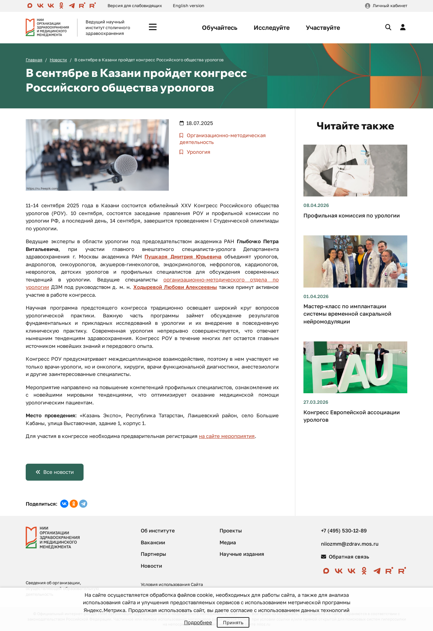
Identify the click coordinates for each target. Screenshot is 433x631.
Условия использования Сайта (172, 584)
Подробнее (198, 622)
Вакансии (153, 542)
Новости (58, 59)
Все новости (58, 472)
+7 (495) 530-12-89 (344, 530)
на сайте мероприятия (227, 436)
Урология (197, 152)
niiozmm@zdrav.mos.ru (350, 544)
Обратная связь (345, 556)
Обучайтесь (219, 27)
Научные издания (242, 554)
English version (188, 5)
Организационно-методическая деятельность (223, 138)
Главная (34, 59)
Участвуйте (323, 27)
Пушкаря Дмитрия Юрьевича (182, 256)
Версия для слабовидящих (135, 5)
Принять (233, 622)
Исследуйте (272, 27)
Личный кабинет (390, 5)
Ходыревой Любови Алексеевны (175, 287)
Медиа (228, 542)
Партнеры (153, 554)
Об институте (158, 530)
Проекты (231, 530)
